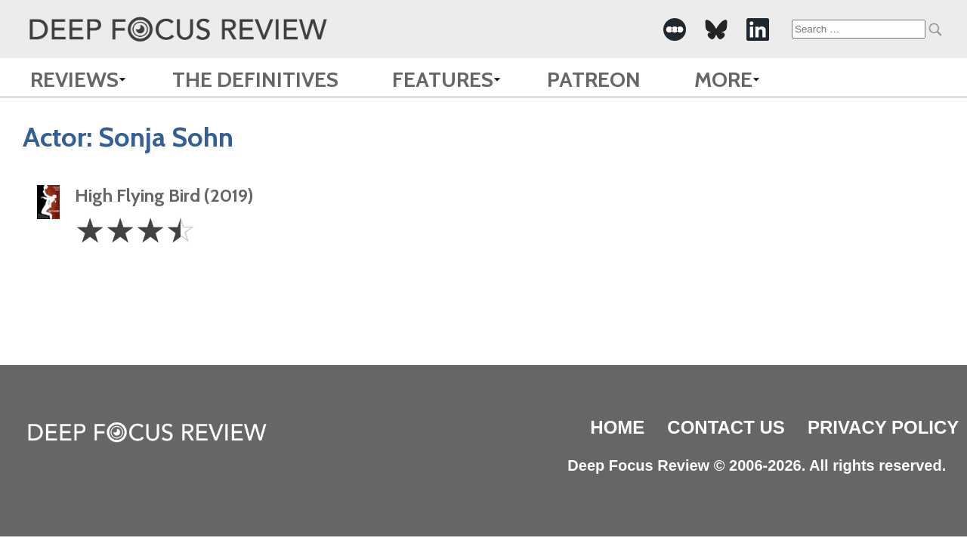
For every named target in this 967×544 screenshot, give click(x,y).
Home (617, 427)
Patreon (594, 79)
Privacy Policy (883, 427)
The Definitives (255, 79)
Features (442, 79)
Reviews (74, 79)
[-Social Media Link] (674, 29)
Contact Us (726, 427)
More (723, 79)
